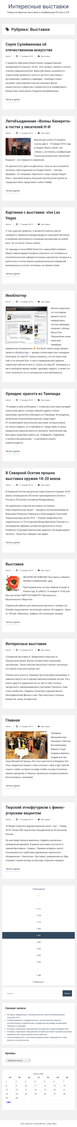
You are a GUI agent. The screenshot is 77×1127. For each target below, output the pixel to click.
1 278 (38, 915)
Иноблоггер (16, 295)
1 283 (38, 948)
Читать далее (13, 100)
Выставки (45, 56)
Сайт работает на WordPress (33, 1124)
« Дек (8, 1102)
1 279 (38, 922)
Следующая (38, 982)
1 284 (38, 955)
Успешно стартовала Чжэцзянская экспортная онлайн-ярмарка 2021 (38, 1029)
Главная (13, 720)
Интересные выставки (38, 6)
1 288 (38, 975)
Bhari (54, 1124)
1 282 (38, 942)
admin (8, 56)
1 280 (38, 929)
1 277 (38, 909)
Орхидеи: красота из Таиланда (33, 394)
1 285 (38, 962)
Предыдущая (38, 889)
